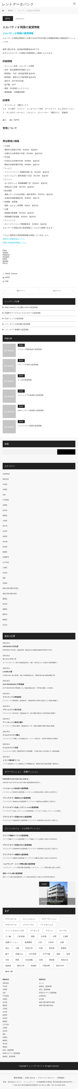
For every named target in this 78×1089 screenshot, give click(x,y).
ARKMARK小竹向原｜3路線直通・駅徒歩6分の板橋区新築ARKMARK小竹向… (28, 650)
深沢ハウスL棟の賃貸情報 (12, 873)
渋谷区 (5, 573)
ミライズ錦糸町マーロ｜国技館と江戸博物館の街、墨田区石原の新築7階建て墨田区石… (31, 764)
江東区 (5, 568)
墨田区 (7, 19)
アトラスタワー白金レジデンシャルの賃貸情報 (21, 807)
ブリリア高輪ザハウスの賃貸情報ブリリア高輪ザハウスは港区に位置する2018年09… (30, 839)
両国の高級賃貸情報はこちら (15, 243)
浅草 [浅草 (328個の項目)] (68, 954)
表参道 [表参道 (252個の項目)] (8, 966)
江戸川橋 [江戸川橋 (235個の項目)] (46, 954)
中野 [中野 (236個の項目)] (54, 936)
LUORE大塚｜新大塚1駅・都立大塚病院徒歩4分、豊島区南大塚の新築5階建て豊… (29, 675)
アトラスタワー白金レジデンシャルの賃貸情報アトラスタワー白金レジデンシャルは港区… (32, 811)
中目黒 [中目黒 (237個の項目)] (43, 936)
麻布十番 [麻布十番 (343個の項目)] (9, 971)
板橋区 (5, 552)
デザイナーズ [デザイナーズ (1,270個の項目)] (10, 925)
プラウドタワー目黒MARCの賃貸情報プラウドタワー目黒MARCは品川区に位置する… (31, 820)
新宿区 (5, 536)
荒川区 (5, 604)
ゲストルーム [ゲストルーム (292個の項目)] (10, 919)
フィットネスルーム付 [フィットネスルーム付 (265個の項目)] (14, 931)
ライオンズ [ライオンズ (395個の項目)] (34, 931)
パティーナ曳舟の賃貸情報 (28, 365)
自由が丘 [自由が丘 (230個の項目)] (64, 960)
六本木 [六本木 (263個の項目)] (51, 942)
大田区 (5, 521)
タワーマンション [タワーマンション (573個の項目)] (49, 919)
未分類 (5, 542)
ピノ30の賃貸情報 (25, 380)
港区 (4, 578)
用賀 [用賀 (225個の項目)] (17, 960)
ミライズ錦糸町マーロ (11, 760)
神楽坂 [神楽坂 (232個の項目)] (52, 960)
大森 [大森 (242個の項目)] (17, 948)
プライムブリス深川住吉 (12, 710)
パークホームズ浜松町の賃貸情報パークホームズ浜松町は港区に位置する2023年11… (30, 792)
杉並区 (5, 547)
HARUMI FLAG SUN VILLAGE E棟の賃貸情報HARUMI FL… (22, 782)
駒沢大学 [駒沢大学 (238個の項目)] (60, 966)
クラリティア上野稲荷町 (12, 697)
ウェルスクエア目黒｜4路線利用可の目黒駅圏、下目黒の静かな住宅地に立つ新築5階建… (32, 751)
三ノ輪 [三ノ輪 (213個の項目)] (8, 936)
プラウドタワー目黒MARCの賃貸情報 (17, 817)
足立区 (5, 625)
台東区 (5, 505)
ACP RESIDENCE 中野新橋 (13, 684)
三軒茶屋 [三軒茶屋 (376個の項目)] (21, 936)
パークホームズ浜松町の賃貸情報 (15, 788)
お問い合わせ (30, 1078)
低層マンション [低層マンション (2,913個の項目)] (11, 942)
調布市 (5, 614)
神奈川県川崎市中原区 (10, 588)
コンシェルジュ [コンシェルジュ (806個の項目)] (29, 919)
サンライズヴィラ (9, 659)
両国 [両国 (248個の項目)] (33, 936)
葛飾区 (5, 609)
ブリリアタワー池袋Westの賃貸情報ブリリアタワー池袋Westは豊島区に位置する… (30, 801)
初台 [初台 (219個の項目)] (7, 948)
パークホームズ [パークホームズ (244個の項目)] (46, 925)
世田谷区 (6, 479)
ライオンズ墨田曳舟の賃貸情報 (30, 349)
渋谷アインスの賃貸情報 (14, 319)
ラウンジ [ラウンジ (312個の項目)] (49, 931)
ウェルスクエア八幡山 (11, 735)
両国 (6, 281)
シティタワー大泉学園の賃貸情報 (17, 324)
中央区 (5, 484)
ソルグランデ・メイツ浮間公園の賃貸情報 (19, 864)
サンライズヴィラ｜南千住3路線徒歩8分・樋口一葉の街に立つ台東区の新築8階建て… (31, 662)
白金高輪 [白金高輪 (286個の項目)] (29, 960)
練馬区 (5, 599)
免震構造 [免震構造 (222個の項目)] (28, 942)
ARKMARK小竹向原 (10, 646)
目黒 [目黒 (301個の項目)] (41, 960)
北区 (4, 495)
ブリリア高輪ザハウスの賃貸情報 (15, 836)
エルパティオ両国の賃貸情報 (18, 33)
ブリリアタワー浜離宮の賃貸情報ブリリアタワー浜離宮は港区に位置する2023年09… (30, 858)
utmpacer (14, 274)
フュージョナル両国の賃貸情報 (30, 426)
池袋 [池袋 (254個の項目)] (58, 954)
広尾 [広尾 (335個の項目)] (41, 948)
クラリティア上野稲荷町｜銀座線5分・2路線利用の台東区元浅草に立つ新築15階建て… (31, 700)
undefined (6, 474)
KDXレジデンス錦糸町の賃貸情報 (31, 410)
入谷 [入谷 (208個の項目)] (40, 942)
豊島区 (5, 620)
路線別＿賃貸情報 (9, 1056)
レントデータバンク (18, 4)
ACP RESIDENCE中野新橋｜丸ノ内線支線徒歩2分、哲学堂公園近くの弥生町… (28, 688)
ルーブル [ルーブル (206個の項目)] (63, 931)
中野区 (5, 489)
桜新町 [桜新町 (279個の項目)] (63, 948)
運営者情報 (18, 1078)
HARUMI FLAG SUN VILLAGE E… (16, 779)
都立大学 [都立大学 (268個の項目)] (21, 966)
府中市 (5, 526)
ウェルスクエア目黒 (10, 748)
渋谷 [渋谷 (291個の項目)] (7, 960)
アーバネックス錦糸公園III (13, 722)
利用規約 (60, 1078)
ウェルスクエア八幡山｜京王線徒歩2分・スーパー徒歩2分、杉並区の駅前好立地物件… (31, 738)
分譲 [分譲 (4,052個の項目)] (62, 942)
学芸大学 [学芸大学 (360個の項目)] (29, 948)
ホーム (41, 983)
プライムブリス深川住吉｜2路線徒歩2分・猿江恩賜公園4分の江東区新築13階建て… (30, 713)
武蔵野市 (6, 557)
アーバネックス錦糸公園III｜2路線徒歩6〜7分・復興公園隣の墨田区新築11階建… (29, 726)
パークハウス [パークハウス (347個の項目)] (28, 925)
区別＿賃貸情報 (8, 1050)
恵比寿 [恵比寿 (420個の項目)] (52, 948)
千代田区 (6, 500)
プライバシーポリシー (46, 1078)
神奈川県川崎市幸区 (10, 594)
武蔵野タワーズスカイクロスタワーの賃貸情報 (23, 313)
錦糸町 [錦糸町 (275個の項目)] (33, 966)
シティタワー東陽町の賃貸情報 (17, 330)
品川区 (5, 510)
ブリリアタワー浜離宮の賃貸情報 (15, 855)
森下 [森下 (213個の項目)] (7, 954)
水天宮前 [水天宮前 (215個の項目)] (32, 954)
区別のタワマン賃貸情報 (11, 1053)
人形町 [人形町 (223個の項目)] (65, 936)
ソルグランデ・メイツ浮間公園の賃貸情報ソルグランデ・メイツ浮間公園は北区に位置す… (32, 867)
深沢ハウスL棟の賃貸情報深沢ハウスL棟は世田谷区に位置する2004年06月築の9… (29, 877)
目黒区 (5, 583)
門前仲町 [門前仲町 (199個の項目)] (46, 966)
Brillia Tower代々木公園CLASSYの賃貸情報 (21, 307)
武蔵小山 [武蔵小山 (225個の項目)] (19, 954)
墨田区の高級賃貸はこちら (14, 239)
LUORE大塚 (7, 672)
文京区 (5, 531)
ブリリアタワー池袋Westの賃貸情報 (17, 798)
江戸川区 (6, 562)
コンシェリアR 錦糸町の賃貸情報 (30, 395)
